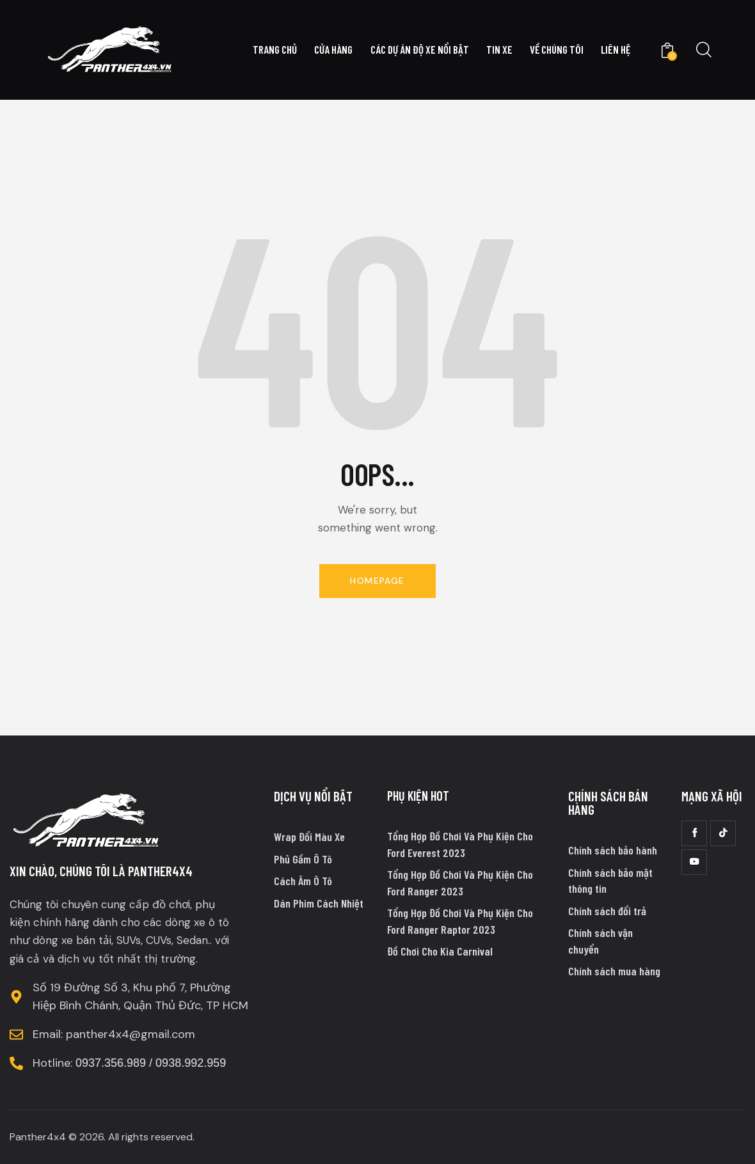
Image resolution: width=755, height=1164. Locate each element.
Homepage (377, 580)
